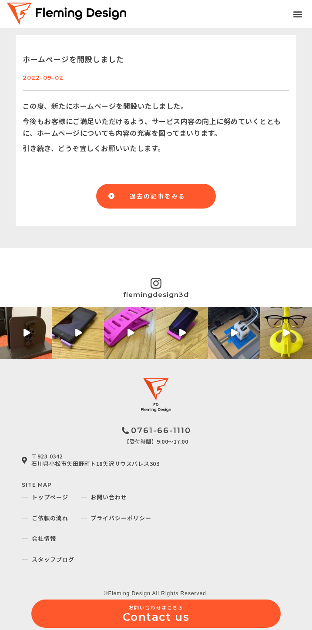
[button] (298, 14)
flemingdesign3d (156, 294)
